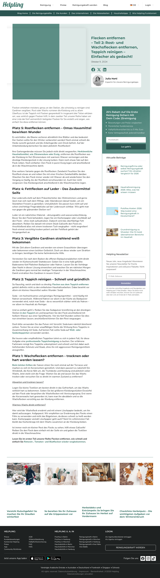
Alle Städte (83, 547)
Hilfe (30, 547)
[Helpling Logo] (13, 5)
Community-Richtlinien (12, 549)
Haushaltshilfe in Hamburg (65, 549)
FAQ (30, 544)
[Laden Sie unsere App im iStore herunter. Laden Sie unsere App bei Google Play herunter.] (53, 558)
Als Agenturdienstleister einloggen (118, 537)
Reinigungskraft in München (89, 539)
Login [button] (148, 5)
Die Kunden (61, 13)
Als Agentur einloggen (113, 539)
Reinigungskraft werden (84, 5)
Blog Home (22, 13)
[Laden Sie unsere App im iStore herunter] (37, 558)
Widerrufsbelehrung (36, 539)
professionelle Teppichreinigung (42, 341)
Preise (63, 5)
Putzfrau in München (62, 542)
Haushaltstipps (121, 13)
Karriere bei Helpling (11, 542)
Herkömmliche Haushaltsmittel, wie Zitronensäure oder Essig (52, 153)
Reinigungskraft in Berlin (88, 537)
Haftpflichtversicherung (37, 542)
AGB (30, 537)
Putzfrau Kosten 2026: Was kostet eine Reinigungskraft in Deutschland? (131, 212)
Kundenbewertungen (12, 539)
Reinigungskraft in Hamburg (89, 542)
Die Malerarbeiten (101, 13)
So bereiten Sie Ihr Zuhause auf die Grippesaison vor (60, 512)
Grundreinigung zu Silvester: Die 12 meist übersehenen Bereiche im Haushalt (132, 233)
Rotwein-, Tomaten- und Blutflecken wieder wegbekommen (54, 441)
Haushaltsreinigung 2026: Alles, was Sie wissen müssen (130, 189)
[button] (134, 5)
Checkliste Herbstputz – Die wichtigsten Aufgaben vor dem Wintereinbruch (136, 514)
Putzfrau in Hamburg (62, 539)
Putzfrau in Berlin (61, 537)
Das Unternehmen (80, 13)
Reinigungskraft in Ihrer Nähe (90, 544)
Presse (6, 537)
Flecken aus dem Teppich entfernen (70, 284)
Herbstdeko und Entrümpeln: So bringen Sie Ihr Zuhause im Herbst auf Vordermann (98, 511)
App (5, 547)
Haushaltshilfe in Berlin (63, 544)
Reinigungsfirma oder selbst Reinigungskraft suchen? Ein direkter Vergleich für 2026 (132, 170)
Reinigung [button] (45, 5)
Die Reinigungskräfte (42, 13)
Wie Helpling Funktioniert (144, 13)
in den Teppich (27, 312)
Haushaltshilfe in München (65, 547)
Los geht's (126, 146)
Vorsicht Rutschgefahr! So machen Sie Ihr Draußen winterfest (22, 514)
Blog (105, 5)
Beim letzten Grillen (22, 365)
